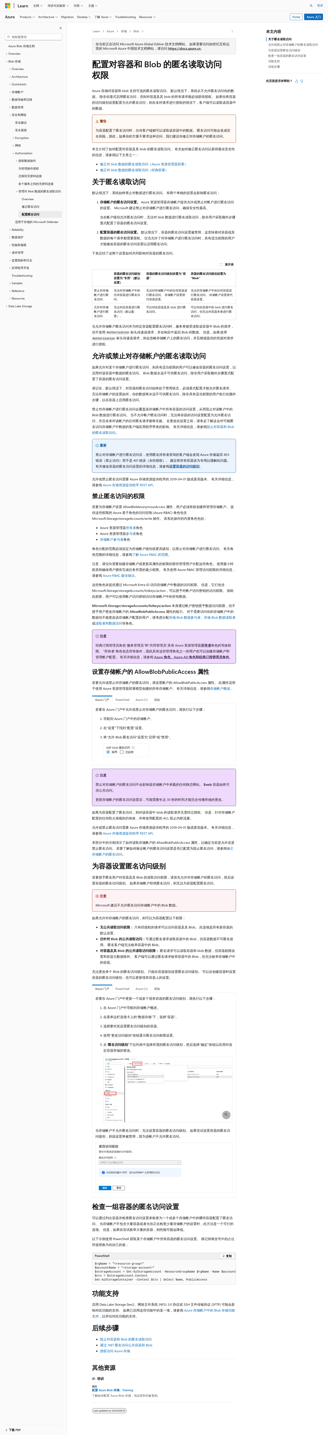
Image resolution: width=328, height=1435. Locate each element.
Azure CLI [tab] (142, 700)
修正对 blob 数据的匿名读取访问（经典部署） (134, 170)
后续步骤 (274, 67)
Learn (96, 31)
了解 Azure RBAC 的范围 (150, 554)
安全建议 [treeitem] (21, 122)
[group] (164, 1272)
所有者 (131, 527)
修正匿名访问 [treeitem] (30, 207)
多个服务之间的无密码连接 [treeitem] (36, 184)
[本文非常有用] (296, 81)
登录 (320, 5)
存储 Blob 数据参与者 (185, 617)
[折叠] (60, 28)
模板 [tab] (157, 700)
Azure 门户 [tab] (102, 700)
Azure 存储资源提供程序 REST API (128, 485)
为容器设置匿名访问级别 (284, 50)
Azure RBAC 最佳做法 (119, 575)
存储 (124, 31)
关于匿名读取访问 (280, 39)
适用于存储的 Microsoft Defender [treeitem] (36, 222)
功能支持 (274, 61)
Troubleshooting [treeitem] (22, 275)
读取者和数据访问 (108, 623)
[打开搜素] (311, 5)
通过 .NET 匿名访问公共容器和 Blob (126, 1345)
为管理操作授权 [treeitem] (28, 168)
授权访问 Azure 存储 (115, 1351)
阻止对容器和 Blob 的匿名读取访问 (126, 1339)
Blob (136, 31)
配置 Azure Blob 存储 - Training (112, 1390)
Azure (110, 31)
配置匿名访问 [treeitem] (30, 214)
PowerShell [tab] (122, 700)
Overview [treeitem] (28, 199)
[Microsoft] (7, 5)
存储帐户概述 (220, 688)
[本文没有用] (301, 81)
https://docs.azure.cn (184, 48)
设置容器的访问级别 (184, 466)
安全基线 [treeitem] (21, 130)
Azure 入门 (314, 17)
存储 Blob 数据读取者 (220, 617)
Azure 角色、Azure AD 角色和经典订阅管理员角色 (191, 657)
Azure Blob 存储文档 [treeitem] (21, 46)
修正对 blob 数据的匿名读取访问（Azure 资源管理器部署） (144, 164)
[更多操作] (232, 31)
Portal (296, 17)
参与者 (131, 533)
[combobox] (33, 37)
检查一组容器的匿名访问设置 (287, 56)
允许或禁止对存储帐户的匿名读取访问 (293, 45)
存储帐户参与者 (111, 539)
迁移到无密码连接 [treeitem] (30, 176)
